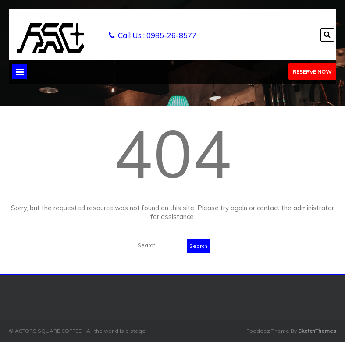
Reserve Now (312, 71)
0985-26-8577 (171, 35)
